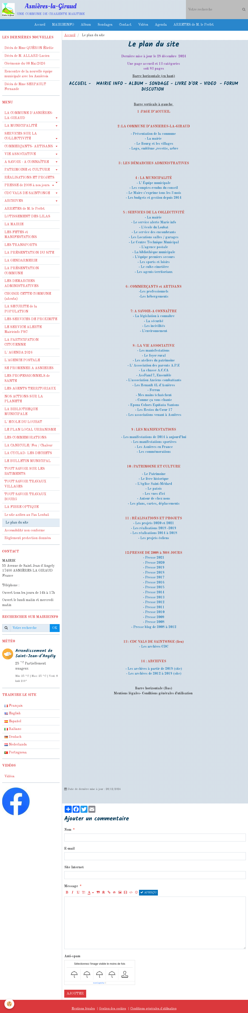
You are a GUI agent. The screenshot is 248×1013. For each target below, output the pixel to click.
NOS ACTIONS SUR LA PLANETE (23, 399)
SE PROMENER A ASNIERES (29, 368)
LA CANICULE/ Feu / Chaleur (28, 445)
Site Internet (74, 867)
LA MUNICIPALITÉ (20, 126)
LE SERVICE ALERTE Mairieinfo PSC (23, 329)
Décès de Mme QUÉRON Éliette (29, 48)
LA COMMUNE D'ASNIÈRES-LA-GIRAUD (28, 115)
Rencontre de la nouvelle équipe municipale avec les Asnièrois (28, 74)
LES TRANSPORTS (20, 245)
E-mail (69, 848)
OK (54, 628)
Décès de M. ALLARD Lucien (27, 56)
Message (71, 886)
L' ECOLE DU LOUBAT (23, 422)
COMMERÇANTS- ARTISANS (28, 146)
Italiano (12, 729)
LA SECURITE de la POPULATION (20, 309)
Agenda (161, 25)
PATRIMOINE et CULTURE (27, 170)
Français (13, 706)
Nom (67, 830)
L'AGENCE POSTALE (22, 360)
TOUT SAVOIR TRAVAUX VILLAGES (25, 484)
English (12, 713)
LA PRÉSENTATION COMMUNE (21, 271)
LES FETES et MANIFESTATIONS (20, 235)
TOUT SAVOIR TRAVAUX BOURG (25, 497)
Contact (125, 25)
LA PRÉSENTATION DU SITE (29, 253)
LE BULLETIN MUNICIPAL (27, 461)
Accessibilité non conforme (24, 530)
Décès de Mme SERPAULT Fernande (25, 87)
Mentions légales (83, 1008)
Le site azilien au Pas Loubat (26, 515)
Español (12, 721)
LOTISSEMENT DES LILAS (27, 216)
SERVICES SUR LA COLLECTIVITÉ (20, 136)
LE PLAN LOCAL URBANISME (30, 430)
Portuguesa (15, 752)
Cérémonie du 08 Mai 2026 (24, 63)
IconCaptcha (98, 983)
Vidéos (143, 25)
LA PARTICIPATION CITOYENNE (21, 342)
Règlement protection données (27, 538)
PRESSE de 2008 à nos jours (27, 185)
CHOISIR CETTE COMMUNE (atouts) (27, 296)
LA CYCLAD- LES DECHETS (28, 453)
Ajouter (75, 993)
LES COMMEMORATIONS (25, 437)
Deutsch (12, 737)
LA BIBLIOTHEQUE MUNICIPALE (21, 412)
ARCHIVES (13, 201)
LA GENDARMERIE (20, 260)
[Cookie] (9, 1004)
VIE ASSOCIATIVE (20, 154)
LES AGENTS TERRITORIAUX (30, 388)
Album (86, 25)
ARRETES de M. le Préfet (193, 25)
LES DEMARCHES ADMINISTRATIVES (21, 283)
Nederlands (15, 744)
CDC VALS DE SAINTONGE (27, 193)
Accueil (39, 25)
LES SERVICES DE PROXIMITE (30, 319)
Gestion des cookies (112, 1008)
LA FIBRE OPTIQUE (21, 507)
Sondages (105, 25)
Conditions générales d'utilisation (153, 1008)
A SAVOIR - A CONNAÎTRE (26, 162)
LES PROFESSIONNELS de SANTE (27, 378)
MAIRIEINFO (63, 25)
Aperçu (148, 892)
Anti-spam (72, 956)
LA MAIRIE (13, 224)
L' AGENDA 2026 (18, 352)
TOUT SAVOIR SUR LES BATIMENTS (24, 471)
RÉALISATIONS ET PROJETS (29, 177)
